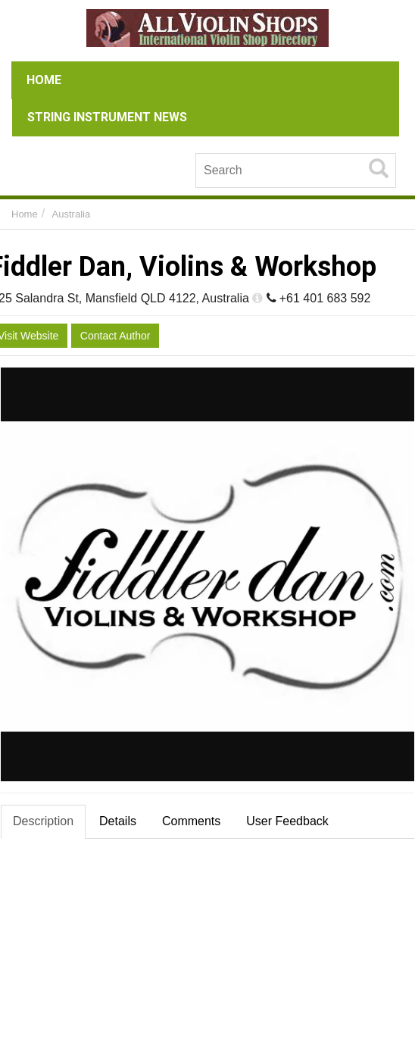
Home (24, 214)
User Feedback (287, 821)
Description (43, 821)
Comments (191, 821)
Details (117, 821)
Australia (71, 214)
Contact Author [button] (115, 336)
